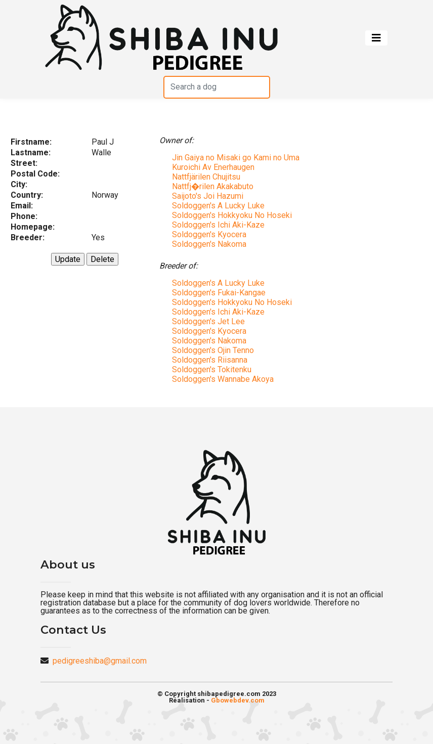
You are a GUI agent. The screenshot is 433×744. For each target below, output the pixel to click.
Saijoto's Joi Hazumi (207, 196)
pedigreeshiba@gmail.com (100, 661)
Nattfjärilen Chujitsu (206, 177)
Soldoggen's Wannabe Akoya (223, 379)
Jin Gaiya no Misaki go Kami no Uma (235, 157)
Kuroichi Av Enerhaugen (213, 167)
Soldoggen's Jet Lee (208, 321)
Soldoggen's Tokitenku (211, 369)
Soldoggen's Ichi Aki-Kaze (218, 225)
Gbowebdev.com (238, 700)
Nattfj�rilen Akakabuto (212, 186)
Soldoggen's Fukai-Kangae (219, 292)
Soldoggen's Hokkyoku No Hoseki (232, 215)
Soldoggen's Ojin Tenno (213, 350)
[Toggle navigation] (376, 38)
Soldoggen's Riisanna (209, 360)
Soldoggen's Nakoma (209, 244)
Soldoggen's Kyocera (209, 234)
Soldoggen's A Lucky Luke (218, 205)
